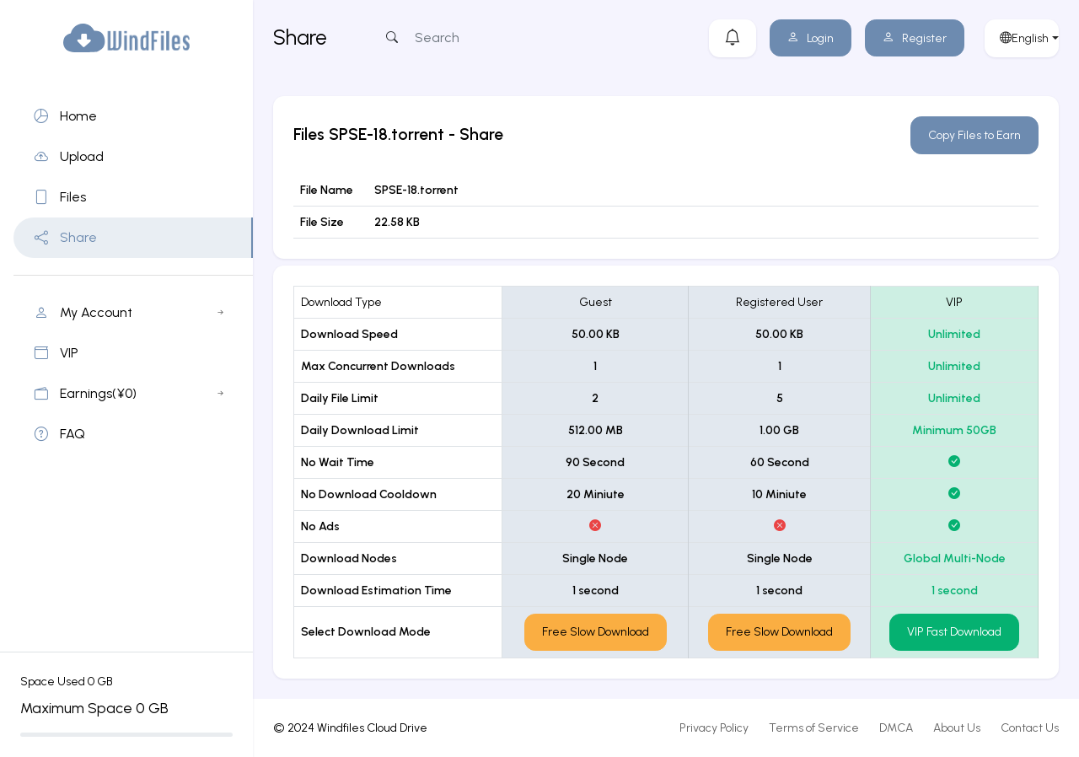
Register (915, 38)
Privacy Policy (714, 728)
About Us (956, 728)
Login (810, 38)
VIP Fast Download (954, 632)
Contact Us (1030, 728)
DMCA (896, 728)
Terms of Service (814, 728)
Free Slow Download (595, 632)
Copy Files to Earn (974, 135)
